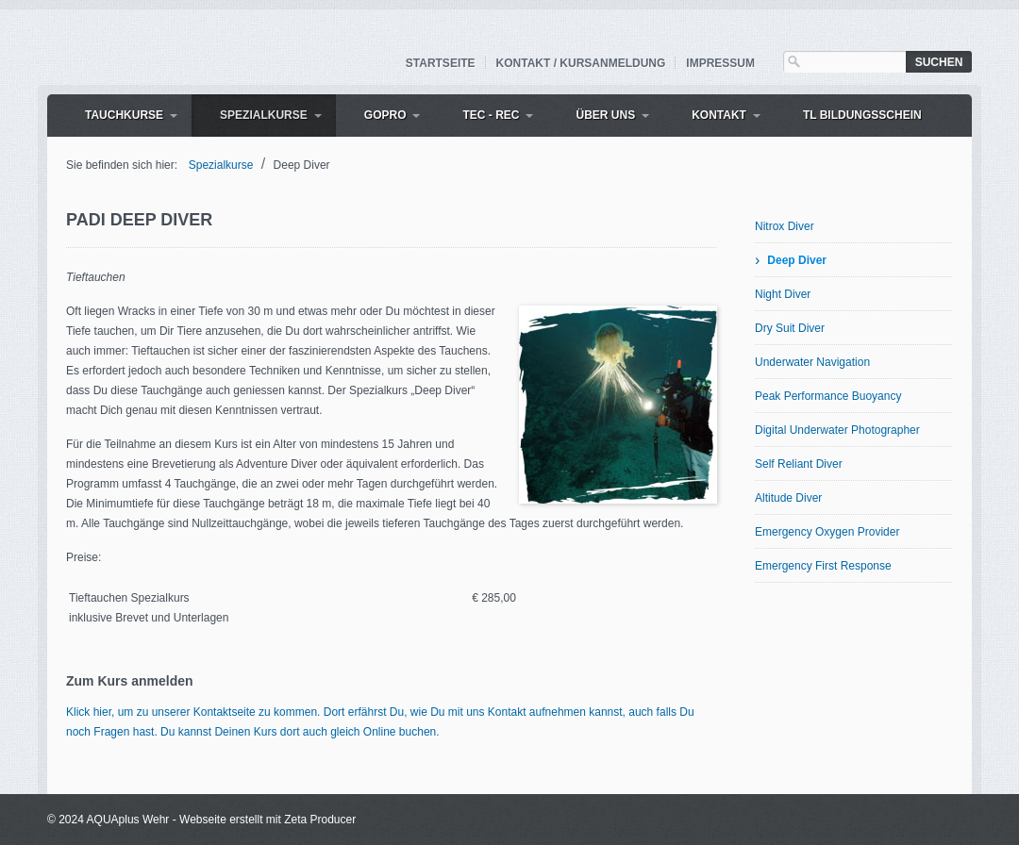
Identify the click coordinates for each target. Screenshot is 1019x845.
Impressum (720, 63)
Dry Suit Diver (790, 328)
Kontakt (719, 115)
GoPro (385, 115)
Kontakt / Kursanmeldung (581, 63)
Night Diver (782, 294)
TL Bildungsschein (862, 115)
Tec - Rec (490, 115)
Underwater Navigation (812, 362)
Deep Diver (797, 260)
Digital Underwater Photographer (837, 430)
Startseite (441, 63)
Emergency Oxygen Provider (827, 531)
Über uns (605, 115)
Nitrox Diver (784, 226)
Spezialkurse (264, 115)
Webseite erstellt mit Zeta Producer (267, 819)
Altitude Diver (788, 498)
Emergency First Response (823, 565)
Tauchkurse (124, 115)
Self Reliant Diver (799, 464)
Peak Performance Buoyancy (828, 396)
